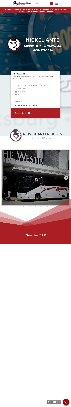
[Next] (66, 178)
